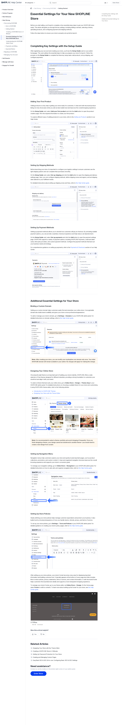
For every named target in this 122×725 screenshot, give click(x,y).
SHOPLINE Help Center (31, 9)
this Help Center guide (66, 318)
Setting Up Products (80, 117)
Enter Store (116, 2)
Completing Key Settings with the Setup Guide (110, 14)
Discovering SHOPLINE (49, 8)
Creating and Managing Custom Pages (44, 657)
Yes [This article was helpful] (35, 634)
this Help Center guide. (82, 183)
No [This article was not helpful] (43, 634)
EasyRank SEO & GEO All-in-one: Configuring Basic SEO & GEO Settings (55, 660)
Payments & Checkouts (78, 247)
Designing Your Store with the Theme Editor (47, 393)
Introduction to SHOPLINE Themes (45, 391)
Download (40, 624)
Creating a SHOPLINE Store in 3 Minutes (45, 651)
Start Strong (37, 8)
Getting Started (63, 8)
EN (105, 3)
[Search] (71, 3)
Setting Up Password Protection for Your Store (47, 654)
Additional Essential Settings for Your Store (110, 19)
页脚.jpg (34, 622)
